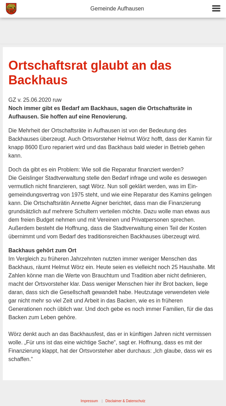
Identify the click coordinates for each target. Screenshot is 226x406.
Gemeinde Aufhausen (117, 9)
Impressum (89, 401)
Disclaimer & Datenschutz (125, 401)
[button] (216, 9)
